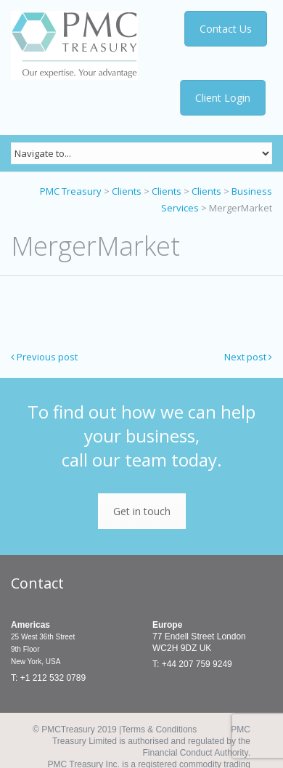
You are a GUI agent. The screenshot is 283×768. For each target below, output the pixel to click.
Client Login (222, 98)
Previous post (44, 356)
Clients (127, 191)
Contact (37, 583)
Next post (248, 356)
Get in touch (142, 511)
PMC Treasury (71, 191)
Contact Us (225, 29)
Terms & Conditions (159, 729)
